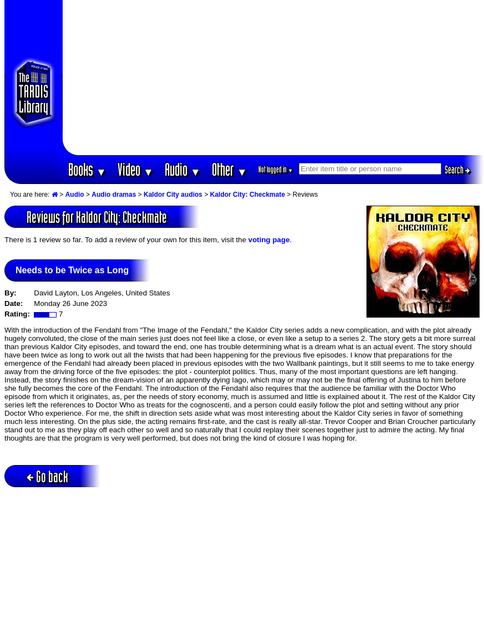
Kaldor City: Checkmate (247, 194)
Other (229, 169)
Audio (183, 169)
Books (87, 169)
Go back (47, 476)
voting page (269, 240)
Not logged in (275, 169)
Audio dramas (113, 194)
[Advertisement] (273, 77)
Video (136, 169)
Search (457, 170)
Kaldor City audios (173, 194)
